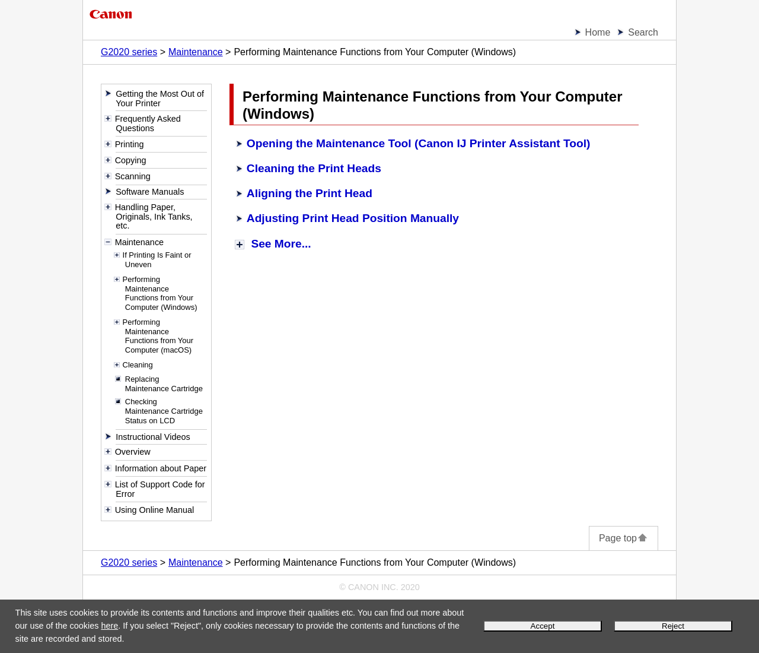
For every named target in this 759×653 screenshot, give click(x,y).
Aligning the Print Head (309, 193)
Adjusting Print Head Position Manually (353, 218)
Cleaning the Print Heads (314, 168)
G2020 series (129, 52)
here (109, 625)
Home (598, 32)
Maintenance (195, 52)
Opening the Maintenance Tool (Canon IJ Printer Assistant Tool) (419, 143)
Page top (623, 538)
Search (643, 32)
